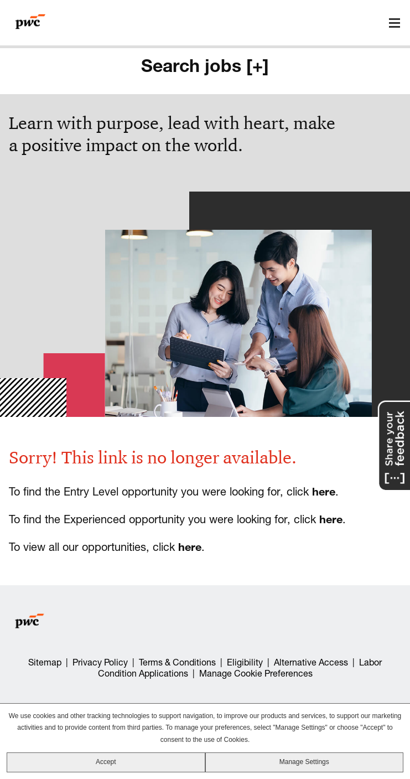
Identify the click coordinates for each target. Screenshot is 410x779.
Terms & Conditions (177, 662)
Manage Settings (304, 762)
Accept (106, 762)
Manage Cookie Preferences (256, 673)
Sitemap (44, 662)
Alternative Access (311, 662)
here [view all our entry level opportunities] (323, 491)
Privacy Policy (100, 662)
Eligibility (245, 662)
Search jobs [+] (205, 65)
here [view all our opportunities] (189, 547)
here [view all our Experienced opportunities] (330, 519)
